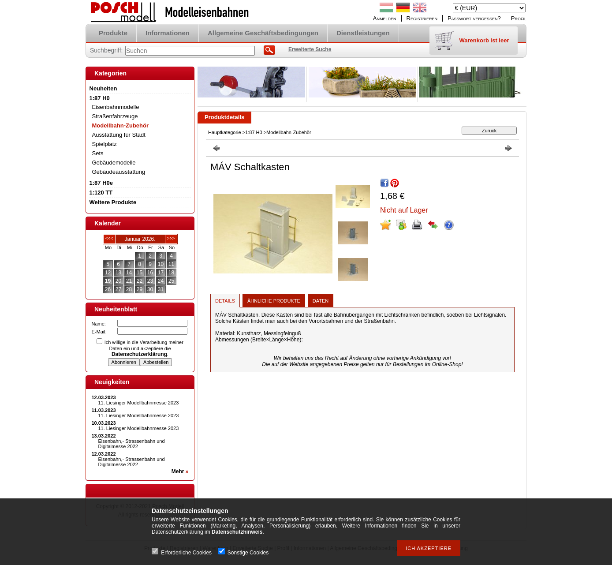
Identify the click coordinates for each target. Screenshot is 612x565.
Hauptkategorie (224, 132)
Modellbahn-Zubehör (120, 125)
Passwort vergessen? (474, 18)
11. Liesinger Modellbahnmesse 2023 (138, 402)
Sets (98, 153)
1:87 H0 (253, 132)
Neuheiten (103, 88)
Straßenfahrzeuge (115, 116)
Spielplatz (104, 144)
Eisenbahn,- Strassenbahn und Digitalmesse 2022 (131, 443)
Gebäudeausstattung (119, 171)
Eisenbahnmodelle (115, 107)
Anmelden (384, 18)
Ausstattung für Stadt (119, 134)
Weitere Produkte (113, 202)
